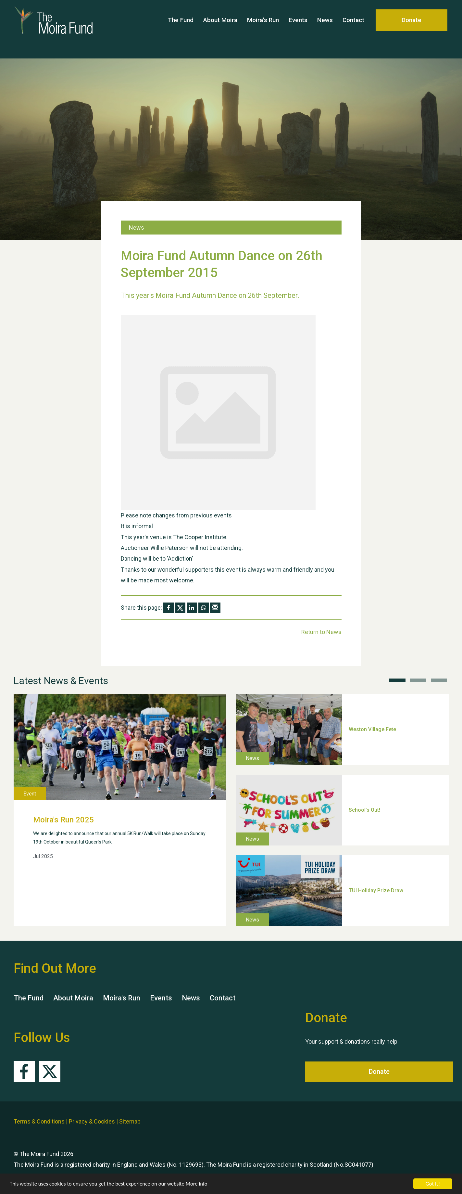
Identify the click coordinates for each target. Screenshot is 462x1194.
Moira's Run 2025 (63, 819)
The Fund (181, 29)
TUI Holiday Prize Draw (376, 890)
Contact (353, 29)
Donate (411, 29)
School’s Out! (364, 810)
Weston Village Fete (372, 729)
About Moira (220, 29)
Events (298, 29)
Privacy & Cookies (92, 1121)
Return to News (321, 632)
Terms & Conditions (39, 1121)
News (325, 29)
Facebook (24, 1071)
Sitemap (130, 1121)
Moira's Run (263, 29)
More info (200, 1184)
